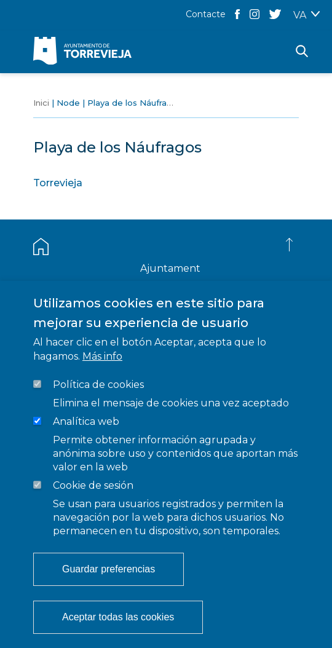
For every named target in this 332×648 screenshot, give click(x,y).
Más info (102, 356)
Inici (41, 103)
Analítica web (86, 421)
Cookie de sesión (93, 485)
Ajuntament (170, 268)
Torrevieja (57, 183)
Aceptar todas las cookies (118, 617)
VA (299, 15)
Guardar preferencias (108, 569)
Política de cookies (98, 384)
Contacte (206, 14)
